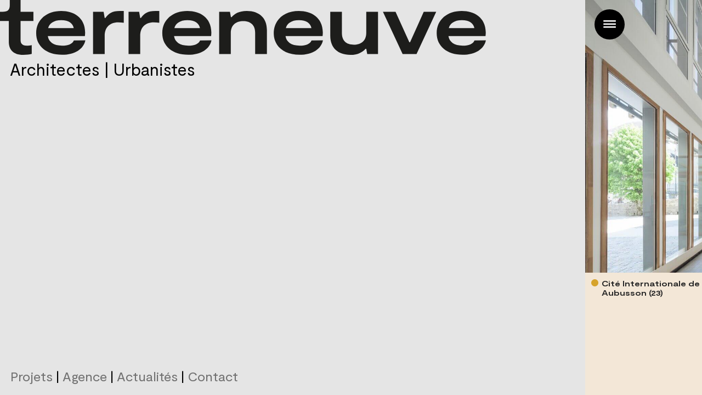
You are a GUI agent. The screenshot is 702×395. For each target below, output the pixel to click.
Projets (31, 376)
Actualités (147, 376)
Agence (85, 376)
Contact (213, 376)
